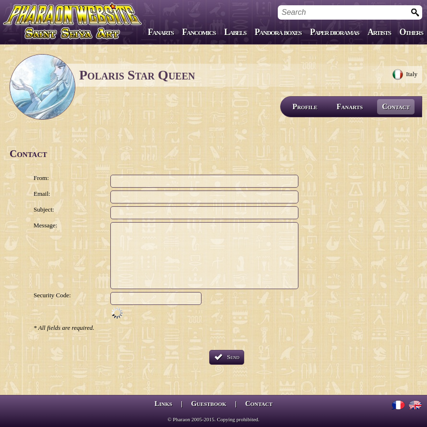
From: (41, 177)
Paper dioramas (334, 32)
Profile (305, 106)
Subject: (44, 209)
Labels (235, 32)
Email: (42, 193)
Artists (379, 32)
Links (163, 403)
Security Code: (52, 295)
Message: (45, 225)
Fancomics (199, 32)
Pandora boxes (278, 32)
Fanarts (161, 32)
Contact (396, 106)
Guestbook (208, 403)
